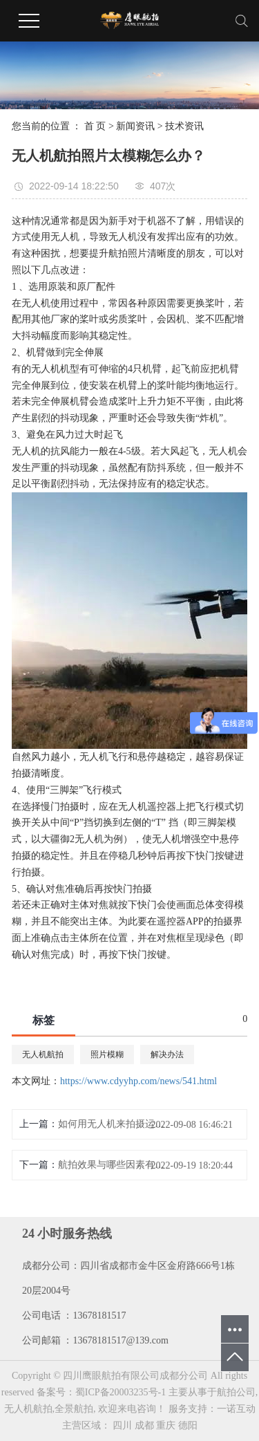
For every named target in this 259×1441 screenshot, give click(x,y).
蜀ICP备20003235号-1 (120, 1392)
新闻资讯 (135, 126)
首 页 (95, 126)
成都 (144, 1425)
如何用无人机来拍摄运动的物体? (113, 1124)
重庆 (165, 1425)
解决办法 (167, 1054)
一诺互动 (236, 1409)
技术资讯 (184, 126)
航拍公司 (236, 1392)
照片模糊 (107, 1054)
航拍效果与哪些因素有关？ (113, 1165)
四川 (122, 1425)
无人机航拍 (43, 1054)
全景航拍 (74, 1409)
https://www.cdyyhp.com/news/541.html (138, 1081)
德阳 (188, 1425)
